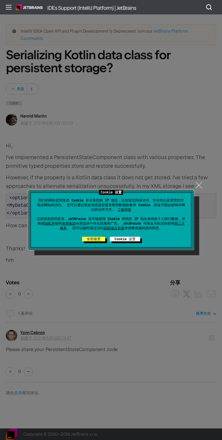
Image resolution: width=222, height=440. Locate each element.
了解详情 (124, 209)
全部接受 (94, 239)
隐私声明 (51, 223)
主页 (29, 7)
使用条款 (69, 223)
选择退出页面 (113, 228)
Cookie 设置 (125, 239)
